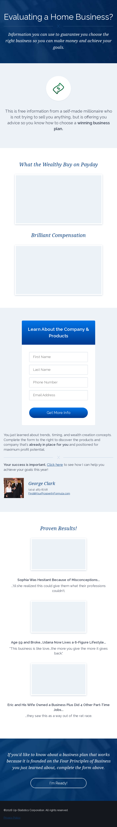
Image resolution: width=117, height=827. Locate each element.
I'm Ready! (58, 783)
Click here (55, 465)
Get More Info (58, 412)
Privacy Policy (12, 817)
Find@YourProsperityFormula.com (49, 493)
